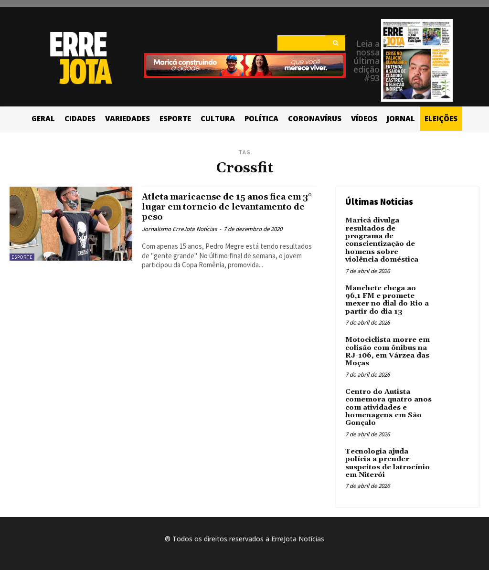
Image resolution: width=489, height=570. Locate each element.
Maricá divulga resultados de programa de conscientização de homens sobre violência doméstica (388, 235)
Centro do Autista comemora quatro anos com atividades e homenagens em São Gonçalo (387, 392)
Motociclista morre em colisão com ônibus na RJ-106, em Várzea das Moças (386, 338)
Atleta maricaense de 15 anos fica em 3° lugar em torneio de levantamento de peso (222, 206)
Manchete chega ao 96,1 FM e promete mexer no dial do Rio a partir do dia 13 (388, 288)
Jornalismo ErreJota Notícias (179, 229)
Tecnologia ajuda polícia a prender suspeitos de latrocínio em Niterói (386, 445)
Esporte (21, 257)
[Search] (335, 43)
